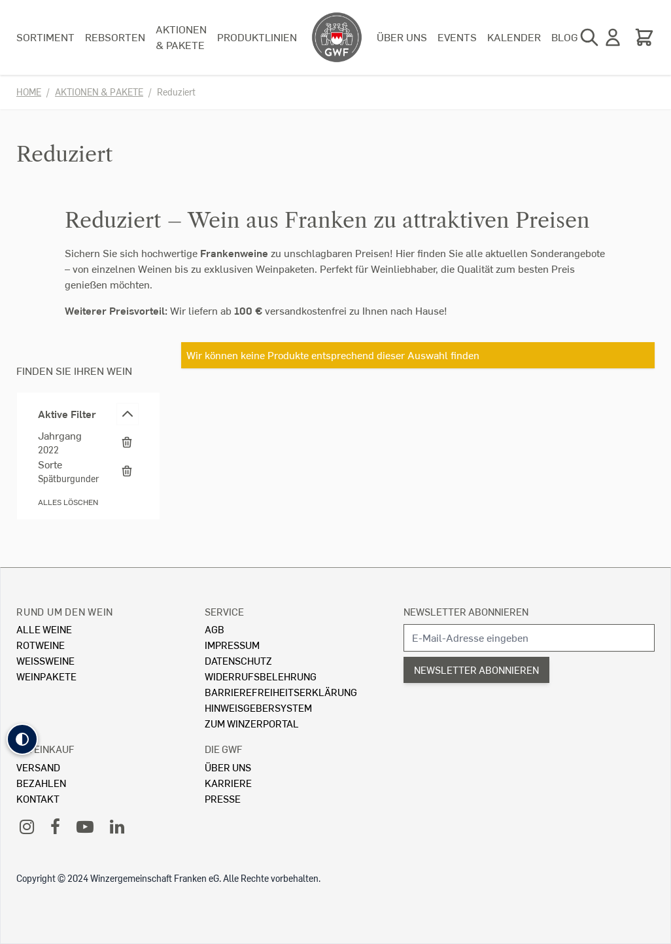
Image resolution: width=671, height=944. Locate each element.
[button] (22, 739)
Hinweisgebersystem (258, 707)
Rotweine (40, 645)
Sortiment (45, 36)
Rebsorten (115, 36)
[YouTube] (85, 826)
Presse (223, 798)
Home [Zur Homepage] (28, 92)
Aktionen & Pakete (181, 37)
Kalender (514, 36)
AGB (214, 629)
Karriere (228, 783)
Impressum (232, 645)
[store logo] (336, 37)
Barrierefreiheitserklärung (281, 692)
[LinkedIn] (117, 826)
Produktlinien (257, 36)
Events (457, 36)
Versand (38, 767)
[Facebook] (55, 826)
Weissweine (45, 660)
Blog (564, 36)
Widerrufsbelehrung (261, 676)
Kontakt (38, 798)
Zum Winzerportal (252, 723)
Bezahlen (41, 783)
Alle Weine (44, 629)
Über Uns (228, 767)
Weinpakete (46, 676)
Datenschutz (238, 660)
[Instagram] (26, 826)
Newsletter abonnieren (466, 611)
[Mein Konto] (613, 37)
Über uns (402, 36)
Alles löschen (68, 502)
